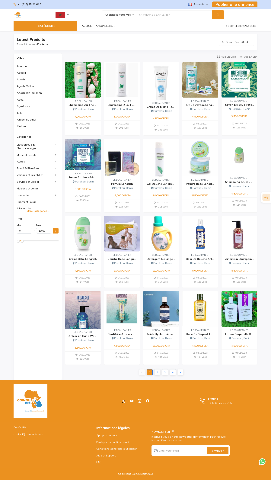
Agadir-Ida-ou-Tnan (29, 93)
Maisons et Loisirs (28, 188)
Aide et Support (106, 455)
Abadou (22, 66)
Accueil (87, 25)
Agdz (20, 99)
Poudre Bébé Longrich (200, 183)
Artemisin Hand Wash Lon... (87, 336)
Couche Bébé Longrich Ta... (125, 259)
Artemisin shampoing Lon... (243, 259)
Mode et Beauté (27, 155)
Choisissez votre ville (118, 14)
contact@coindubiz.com (28, 434)
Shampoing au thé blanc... (86, 105)
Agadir (21, 79)
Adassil (21, 72)
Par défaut (242, 42)
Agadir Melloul (25, 86)
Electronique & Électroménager (26, 146)
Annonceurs (104, 25)
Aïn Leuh (22, 126)
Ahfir (20, 113)
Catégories (43, 26)
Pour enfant (24, 195)
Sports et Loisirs (27, 202)
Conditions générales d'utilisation (116, 448)
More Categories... (38, 211)
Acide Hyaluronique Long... (164, 334)
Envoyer (218, 451)
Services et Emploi (28, 181)
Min (19, 225)
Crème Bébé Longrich (83, 259)
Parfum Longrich (122, 183)
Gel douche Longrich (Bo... (164, 183)
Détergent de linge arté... (164, 259)
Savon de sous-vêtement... (243, 104)
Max (38, 225)
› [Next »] (180, 372)
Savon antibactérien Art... (86, 177)
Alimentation (24, 208)
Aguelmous (23, 106)
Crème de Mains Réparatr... (165, 106)
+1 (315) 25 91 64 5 (27, 4)
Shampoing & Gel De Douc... (243, 182)
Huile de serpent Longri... (203, 334)
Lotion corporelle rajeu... (242, 334)
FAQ (98, 462)
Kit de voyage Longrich (201, 105)
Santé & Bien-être (28, 168)
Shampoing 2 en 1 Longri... (125, 105)
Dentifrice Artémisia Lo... (124, 334)
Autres (21, 161)
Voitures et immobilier (30, 175)
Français (196, 4)
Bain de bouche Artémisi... (203, 259)
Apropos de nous (107, 435)
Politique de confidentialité (112, 442)
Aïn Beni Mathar (26, 119)
